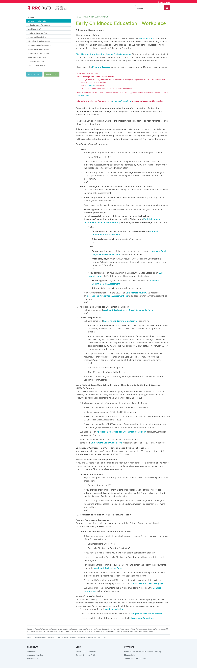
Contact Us (31, 651)
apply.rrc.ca (90, 84)
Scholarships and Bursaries (135, 658)
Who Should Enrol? (34, 28)
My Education (146, 38)
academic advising (114, 608)
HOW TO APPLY (34, 74)
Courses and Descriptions (37, 36)
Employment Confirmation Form (106, 442)
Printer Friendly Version (36, 64)
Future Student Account (86, 651)
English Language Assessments (39, 24)
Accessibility (32, 658)
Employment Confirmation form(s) (121, 320)
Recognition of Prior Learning (38, 52)
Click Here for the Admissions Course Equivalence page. (104, 53)
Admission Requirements (37, 20)
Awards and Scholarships (37, 56)
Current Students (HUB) (86, 654)
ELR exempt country (136, 292)
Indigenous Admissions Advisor (146, 613)
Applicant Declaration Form (108, 567)
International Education (141, 617)
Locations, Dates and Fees (37, 32)
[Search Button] (167, 7)
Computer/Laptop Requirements (39, 44)
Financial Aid (129, 654)
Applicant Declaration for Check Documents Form (128, 309)
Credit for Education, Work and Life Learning (142, 651)
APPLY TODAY (52, 74)
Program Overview (101, 66)
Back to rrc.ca (164, 1)
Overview (31, 16)
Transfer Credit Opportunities (38, 48)
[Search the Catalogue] (149, 7)
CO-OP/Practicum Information (39, 40)
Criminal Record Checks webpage (146, 583)
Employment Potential (36, 60)
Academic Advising (35, 654)
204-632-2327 (83, 95)
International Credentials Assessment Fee (107, 295)
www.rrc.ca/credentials (121, 100)
